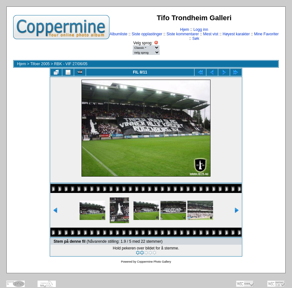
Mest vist (210, 34)
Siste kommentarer (183, 34)
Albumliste (118, 34)
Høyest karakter (236, 34)
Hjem (184, 29)
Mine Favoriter (266, 34)
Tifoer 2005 (39, 64)
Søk (195, 38)
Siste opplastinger (147, 34)
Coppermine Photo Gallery (154, 261)
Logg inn (200, 29)
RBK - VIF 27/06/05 (70, 64)
